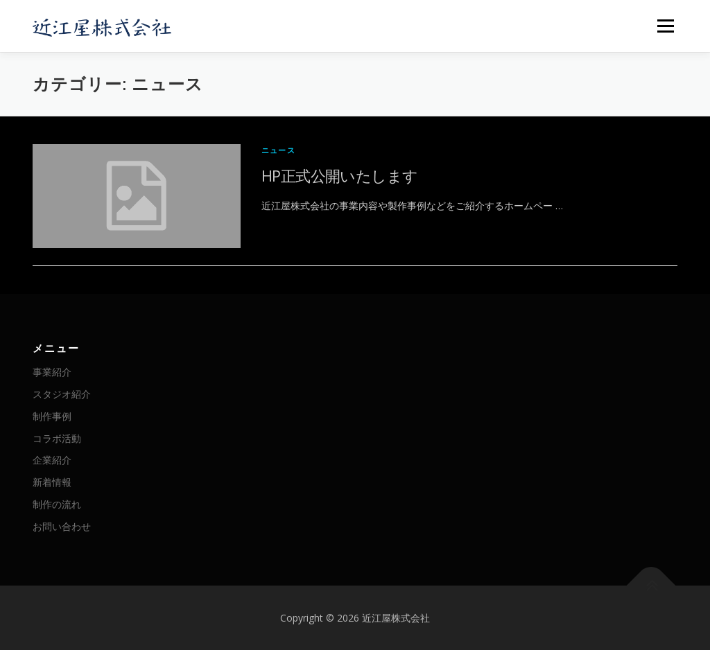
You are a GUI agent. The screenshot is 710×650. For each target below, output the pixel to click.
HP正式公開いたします (339, 175)
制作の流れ (57, 504)
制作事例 (52, 416)
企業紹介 (52, 459)
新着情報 (52, 482)
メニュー (665, 26)
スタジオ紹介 (62, 394)
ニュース (278, 150)
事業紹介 (52, 371)
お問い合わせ (62, 526)
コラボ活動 (57, 438)
